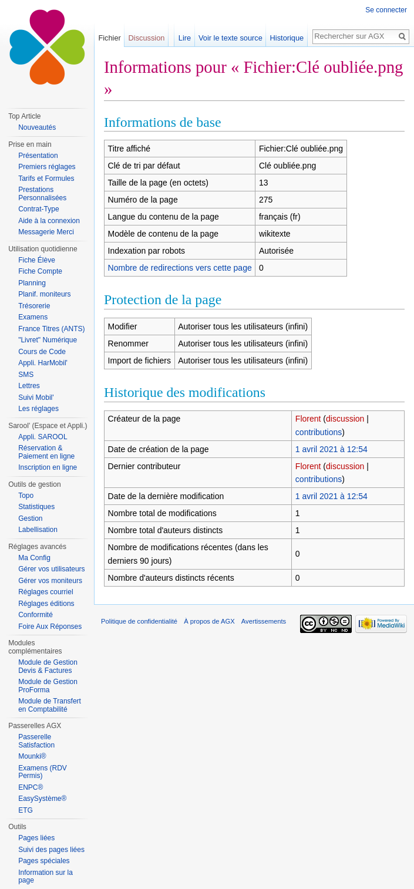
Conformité (35, 615)
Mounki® (32, 756)
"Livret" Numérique (47, 340)
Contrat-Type (38, 209)
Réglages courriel (45, 592)
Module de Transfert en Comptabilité (49, 705)
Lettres (29, 386)
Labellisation (38, 530)
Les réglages (38, 409)
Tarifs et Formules (46, 178)
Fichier (109, 37)
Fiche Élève (36, 260)
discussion (345, 418)
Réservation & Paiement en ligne (46, 452)
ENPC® (30, 787)
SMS (25, 375)
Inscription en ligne (47, 467)
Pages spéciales (43, 861)
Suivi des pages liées (51, 850)
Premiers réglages (46, 167)
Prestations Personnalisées (42, 194)
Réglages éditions (46, 604)
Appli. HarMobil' (43, 363)
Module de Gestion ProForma (48, 686)
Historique (287, 37)
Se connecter (386, 10)
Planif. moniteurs (44, 294)
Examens (33, 317)
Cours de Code (42, 352)
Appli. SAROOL (42, 437)
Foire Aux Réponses (50, 626)
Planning (32, 283)
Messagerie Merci (46, 232)
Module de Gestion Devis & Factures (48, 666)
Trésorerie (34, 306)
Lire (185, 37)
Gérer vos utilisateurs (51, 569)
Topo (25, 495)
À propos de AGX (209, 621)
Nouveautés (37, 127)
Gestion (30, 518)
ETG (25, 810)
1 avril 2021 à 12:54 (331, 449)
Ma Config (34, 558)
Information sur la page (45, 876)
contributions (318, 432)
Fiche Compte (40, 271)
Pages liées (36, 838)
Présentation (38, 155)
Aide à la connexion (49, 221)
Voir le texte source (230, 37)
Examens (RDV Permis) (42, 772)
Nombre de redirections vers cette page (180, 267)
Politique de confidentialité (139, 621)
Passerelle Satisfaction (36, 741)
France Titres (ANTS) (51, 329)
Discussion (147, 37)
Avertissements (263, 621)
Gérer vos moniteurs (50, 581)
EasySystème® (42, 798)
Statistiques (36, 507)
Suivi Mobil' (35, 397)
